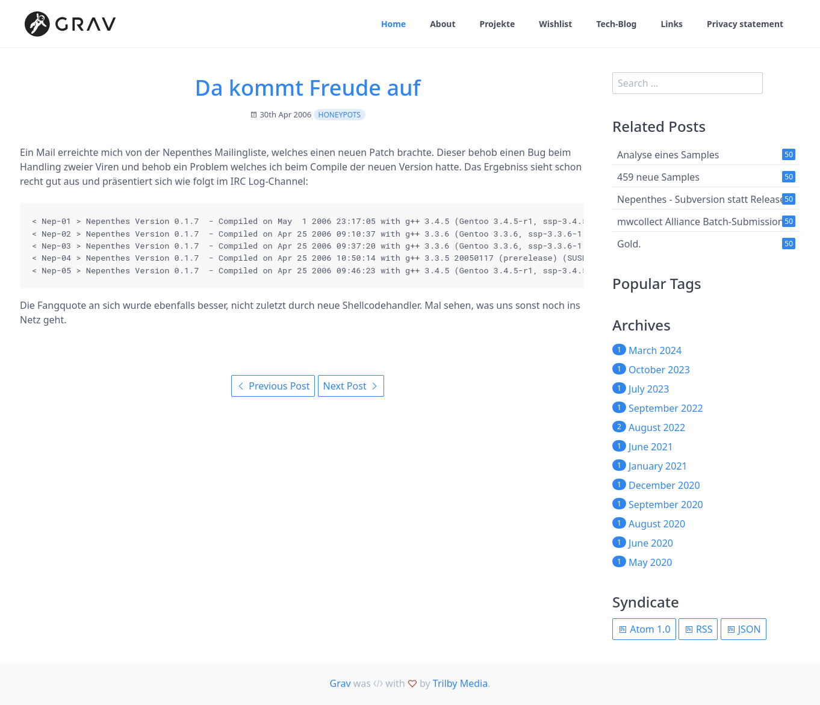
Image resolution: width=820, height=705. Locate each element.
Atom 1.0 (644, 629)
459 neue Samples (658, 177)
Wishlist (554, 24)
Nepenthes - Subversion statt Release (701, 199)
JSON (743, 629)
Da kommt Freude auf (308, 87)
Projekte (496, 24)
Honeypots (339, 115)
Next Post (351, 386)
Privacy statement (745, 24)
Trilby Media (460, 683)
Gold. (629, 243)
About (441, 24)
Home (392, 24)
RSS (698, 629)
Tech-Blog (615, 24)
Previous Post (273, 386)
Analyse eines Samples (668, 154)
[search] (687, 83)
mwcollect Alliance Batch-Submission (700, 221)
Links (671, 24)
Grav (340, 683)
